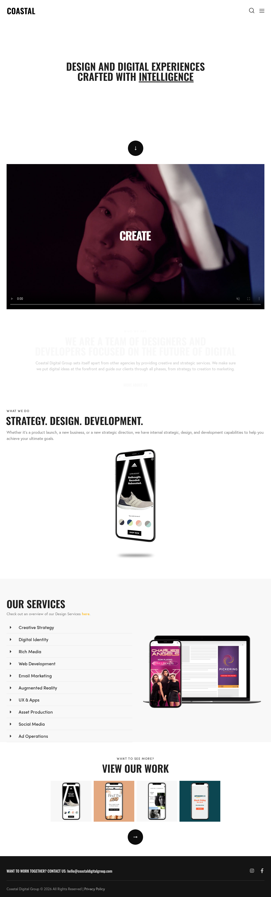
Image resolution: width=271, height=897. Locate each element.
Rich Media (30, 651)
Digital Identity (33, 639)
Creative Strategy (36, 627)
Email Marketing (35, 675)
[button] (69, 627)
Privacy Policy (94, 888)
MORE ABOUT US (135, 385)
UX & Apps (29, 699)
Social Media (32, 724)
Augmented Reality (38, 687)
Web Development (37, 663)
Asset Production (36, 712)
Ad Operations (33, 736)
